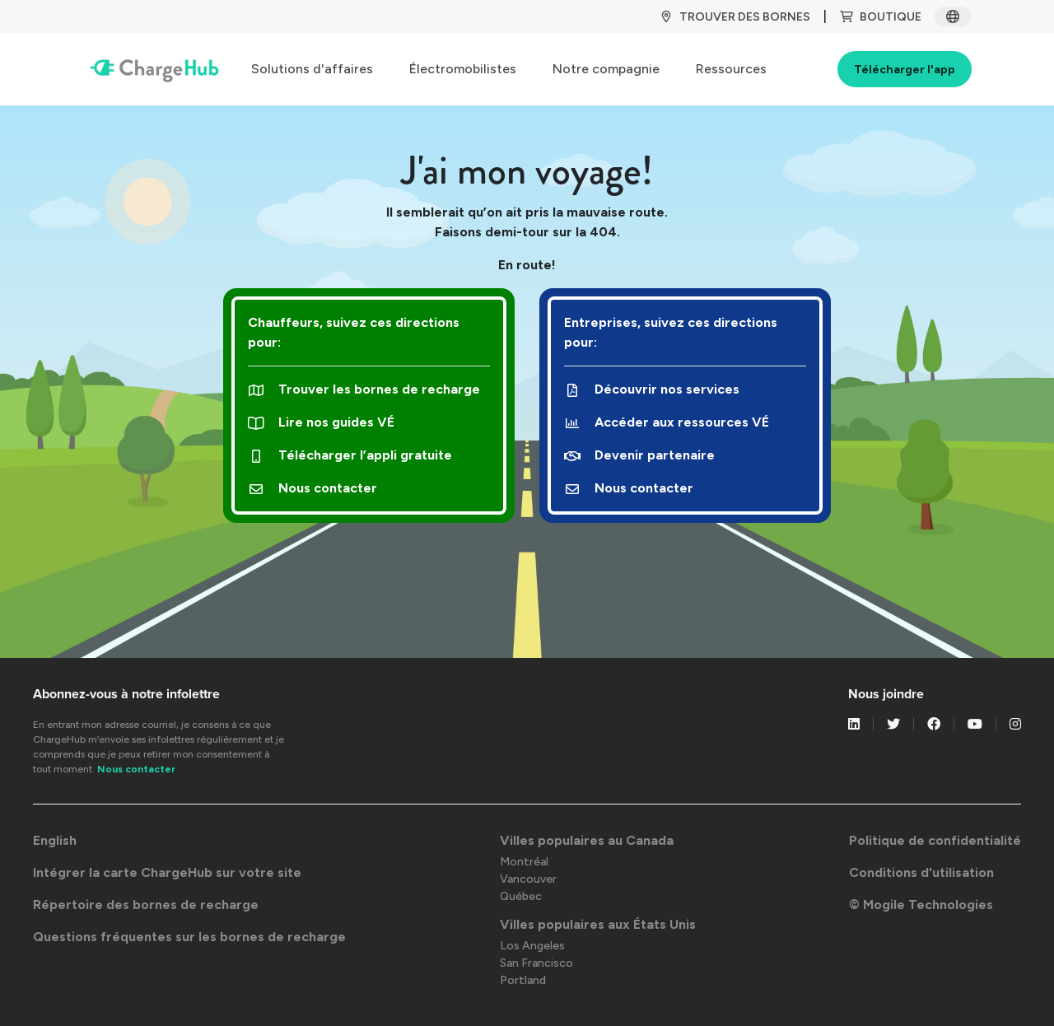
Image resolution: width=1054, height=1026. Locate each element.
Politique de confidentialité (935, 840)
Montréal (524, 862)
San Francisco (536, 963)
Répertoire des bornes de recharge (146, 904)
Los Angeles (532, 946)
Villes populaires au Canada (587, 840)
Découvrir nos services (651, 389)
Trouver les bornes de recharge (364, 389)
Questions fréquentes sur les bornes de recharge (189, 936)
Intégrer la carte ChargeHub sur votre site (167, 872)
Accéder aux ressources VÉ (666, 422)
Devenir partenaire (639, 455)
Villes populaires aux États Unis (598, 924)
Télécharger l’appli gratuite (350, 455)
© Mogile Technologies (921, 904)
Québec (521, 896)
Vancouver (528, 879)
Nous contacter (312, 488)
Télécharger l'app (904, 70)
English (55, 840)
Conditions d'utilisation (921, 872)
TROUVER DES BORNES (735, 17)
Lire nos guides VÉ (321, 422)
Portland (523, 980)
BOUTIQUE (880, 17)
